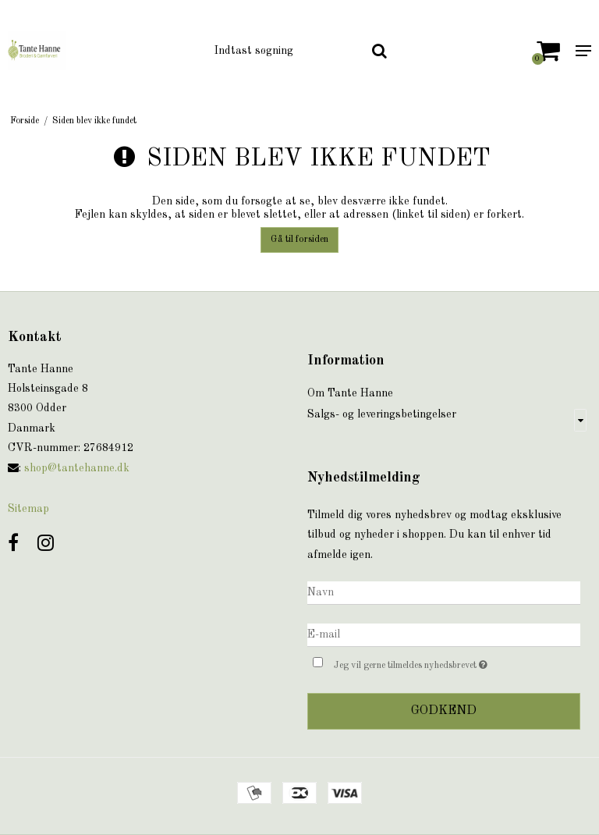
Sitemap (28, 508)
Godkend (444, 711)
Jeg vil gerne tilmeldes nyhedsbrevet (449, 662)
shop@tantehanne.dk (76, 468)
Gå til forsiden (299, 239)
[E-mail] (443, 634)
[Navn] (443, 592)
